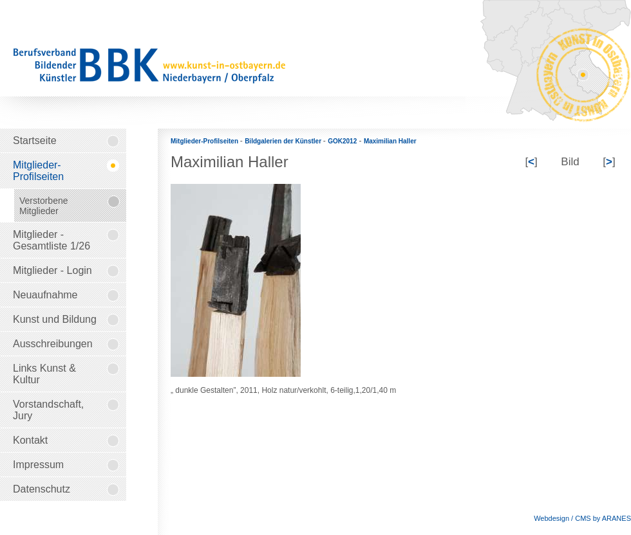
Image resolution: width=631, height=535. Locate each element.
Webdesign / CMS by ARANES (582, 518)
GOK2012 (342, 141)
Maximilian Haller (390, 141)
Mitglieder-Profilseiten (205, 141)
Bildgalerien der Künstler (284, 141)
